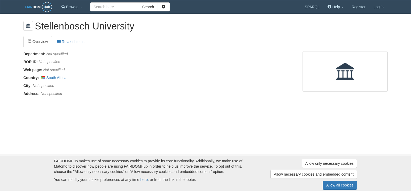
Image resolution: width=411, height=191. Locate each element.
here (144, 179)
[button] (71, 7)
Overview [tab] (38, 42)
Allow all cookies (340, 185)
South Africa (56, 78)
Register (359, 7)
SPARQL (312, 7)
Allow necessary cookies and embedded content (314, 174)
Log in (379, 7)
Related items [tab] (70, 42)
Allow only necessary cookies (329, 163)
